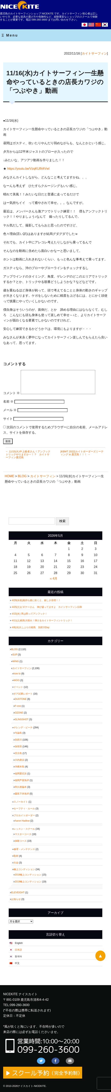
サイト (8, 418)
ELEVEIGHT (17, 892)
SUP (14, 654)
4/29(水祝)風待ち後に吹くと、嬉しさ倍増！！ (36, 600)
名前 (8, 401)
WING (15, 661)
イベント (18, 687)
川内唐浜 (19, 760)
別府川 (18, 739)
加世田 (18, 746)
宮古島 (18, 753)
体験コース (21, 841)
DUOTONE (21, 699)
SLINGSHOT (21, 719)
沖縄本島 (19, 766)
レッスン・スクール (24, 828)
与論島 (18, 732)
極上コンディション (24, 869)
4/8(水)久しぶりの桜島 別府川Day (30, 627)
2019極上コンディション (28, 881)
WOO (17, 680)
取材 (16, 856)
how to (17, 673)
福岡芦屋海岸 (22, 780)
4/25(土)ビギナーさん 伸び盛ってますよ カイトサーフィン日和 (47, 607)
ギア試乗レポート (23, 693)
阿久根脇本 (21, 787)
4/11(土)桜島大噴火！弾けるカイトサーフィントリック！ (42, 620)
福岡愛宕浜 (21, 773)
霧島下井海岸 (22, 793)
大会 (16, 862)
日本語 (18, 949)
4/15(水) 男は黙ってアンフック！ (29, 613)
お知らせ (16, 899)
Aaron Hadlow (22, 820)
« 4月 (53, 578)
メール (10, 410)
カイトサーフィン (94, 53)
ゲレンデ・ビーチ (23, 727)
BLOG (14, 649)
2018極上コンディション (28, 874)
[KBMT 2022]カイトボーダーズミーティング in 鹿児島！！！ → (81, 453)
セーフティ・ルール (24, 808)
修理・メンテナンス (24, 849)
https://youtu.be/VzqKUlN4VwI (28, 168)
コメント (11, 393)
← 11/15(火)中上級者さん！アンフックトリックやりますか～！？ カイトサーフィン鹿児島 (28, 454)
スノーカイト (21, 801)
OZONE (19, 712)
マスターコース (23, 834)
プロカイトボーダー (24, 815)
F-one (18, 706)
